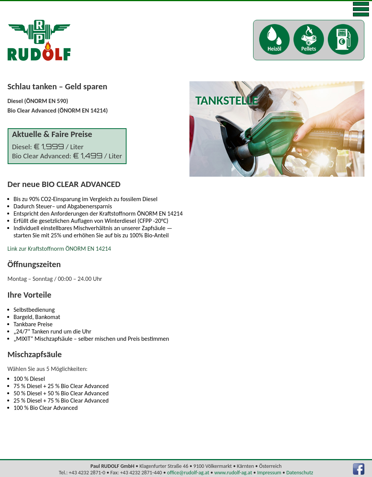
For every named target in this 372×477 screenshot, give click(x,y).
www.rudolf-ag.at (233, 472)
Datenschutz (299, 472)
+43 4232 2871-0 (87, 472)
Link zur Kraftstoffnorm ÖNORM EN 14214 (59, 248)
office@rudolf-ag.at (188, 472)
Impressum (269, 472)
